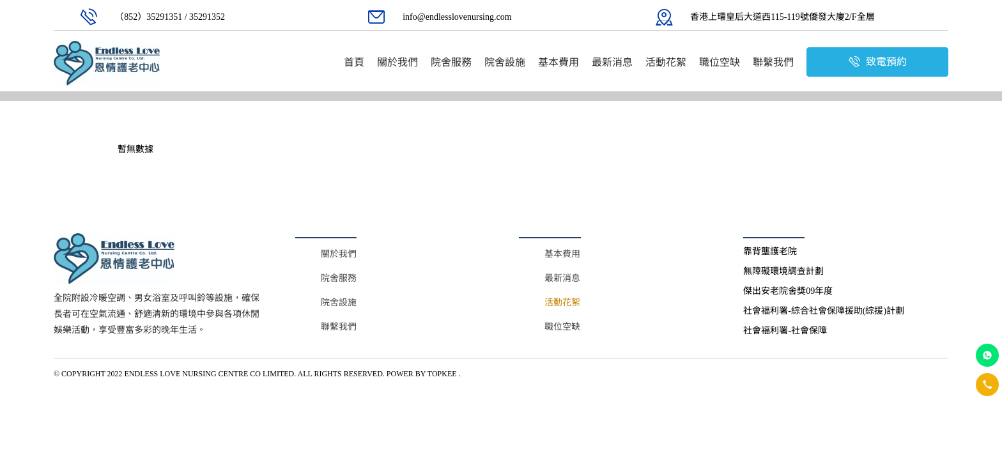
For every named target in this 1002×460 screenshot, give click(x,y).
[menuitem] (354, 62)
